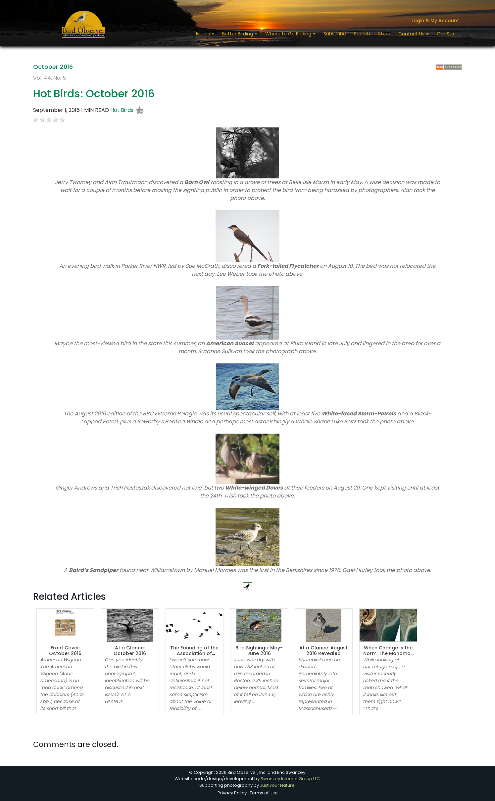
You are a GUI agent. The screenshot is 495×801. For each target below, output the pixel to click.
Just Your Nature (277, 785)
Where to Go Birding (289, 33)
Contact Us (412, 33)
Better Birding (238, 33)
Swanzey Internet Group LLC (290, 779)
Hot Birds (121, 110)
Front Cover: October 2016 (65, 650)
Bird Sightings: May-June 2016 (259, 650)
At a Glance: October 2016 (130, 650)
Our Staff (447, 33)
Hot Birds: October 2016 (94, 93)
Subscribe (334, 33)
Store (384, 33)
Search (362, 33)
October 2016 (53, 67)
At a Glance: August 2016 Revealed (323, 650)
